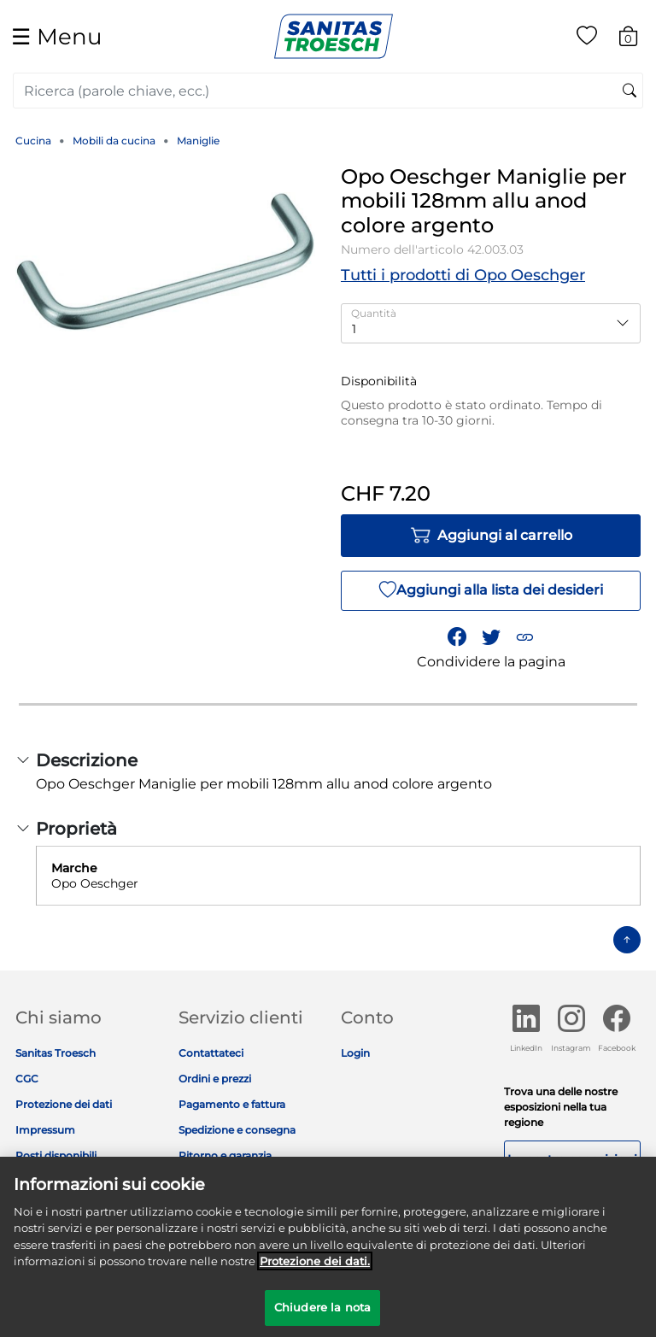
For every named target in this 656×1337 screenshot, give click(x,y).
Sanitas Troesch (55, 1053)
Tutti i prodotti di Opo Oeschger (463, 275)
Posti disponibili (56, 1155)
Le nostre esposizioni (572, 1159)
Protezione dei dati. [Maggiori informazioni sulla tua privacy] (315, 1268)
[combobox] (328, 90)
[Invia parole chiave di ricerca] (629, 91)
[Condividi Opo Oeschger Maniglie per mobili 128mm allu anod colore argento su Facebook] (457, 637)
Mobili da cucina (114, 140)
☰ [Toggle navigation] (56, 36)
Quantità (373, 313)
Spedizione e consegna (237, 1129)
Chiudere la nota (322, 1315)
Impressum (45, 1129)
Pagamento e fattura (232, 1104)
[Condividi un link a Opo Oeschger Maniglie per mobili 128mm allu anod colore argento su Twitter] (491, 637)
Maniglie (198, 140)
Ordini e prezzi (215, 1078)
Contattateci (211, 1053)
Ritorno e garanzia (225, 1155)
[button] (524, 637)
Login (355, 1053)
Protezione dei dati (63, 1104)
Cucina (33, 140)
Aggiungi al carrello (491, 535)
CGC (26, 1078)
